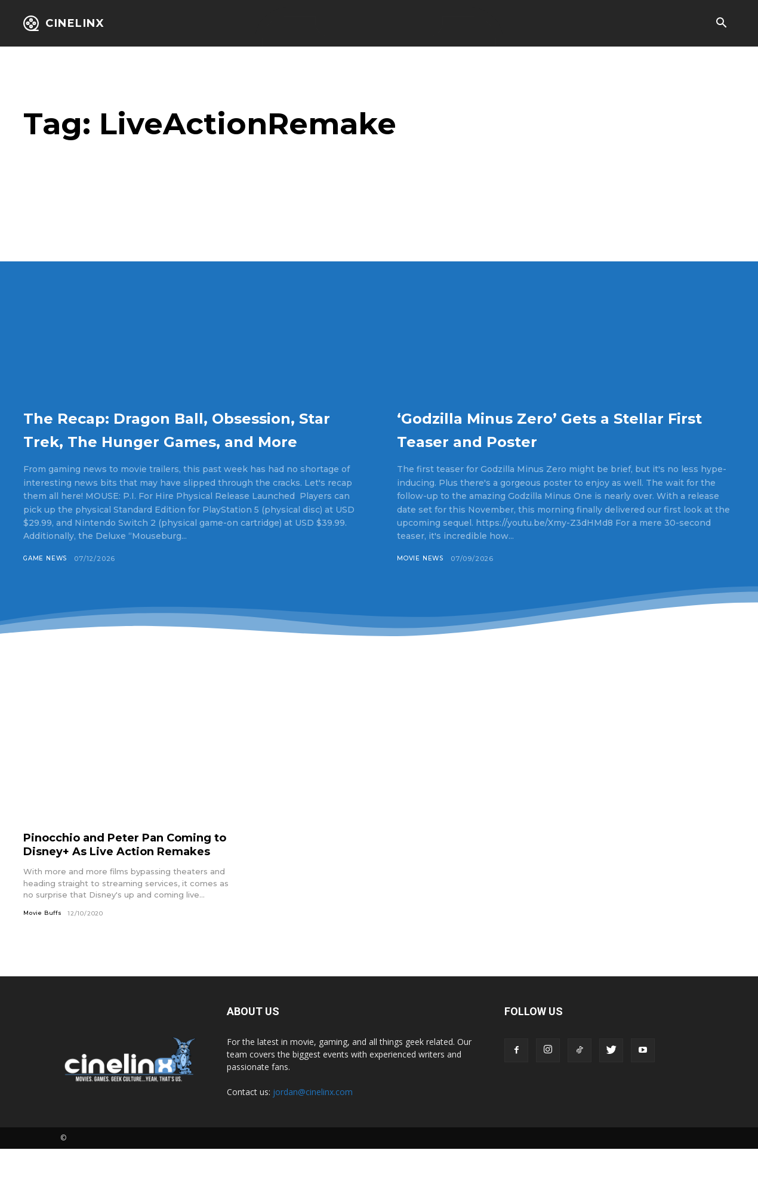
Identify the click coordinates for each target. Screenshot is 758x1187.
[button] (721, 24)
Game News (46, 582)
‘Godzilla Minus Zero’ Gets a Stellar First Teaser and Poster (555, 428)
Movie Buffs (44, 951)
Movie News (421, 558)
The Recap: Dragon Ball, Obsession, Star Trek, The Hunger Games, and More (157, 440)
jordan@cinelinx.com (313, 1130)
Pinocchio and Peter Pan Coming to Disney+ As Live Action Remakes (128, 875)
